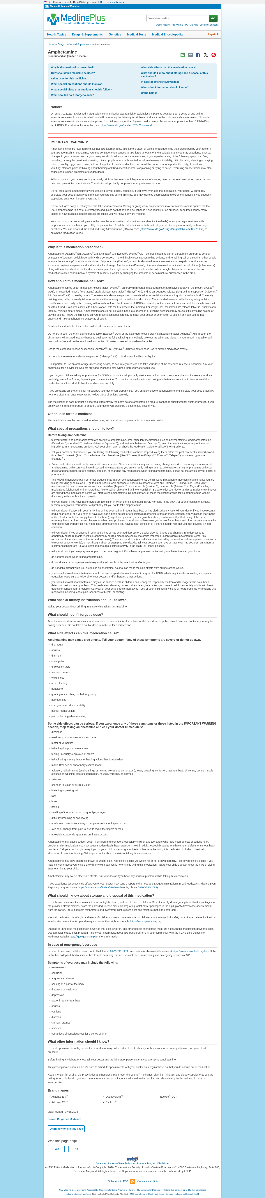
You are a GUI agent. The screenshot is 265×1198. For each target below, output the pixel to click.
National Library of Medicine (65, 6)
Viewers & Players (126, 1190)
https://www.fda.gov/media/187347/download (126, 125)
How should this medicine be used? (73, 73)
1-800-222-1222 (119, 951)
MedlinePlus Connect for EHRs (177, 1190)
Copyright (81, 1190)
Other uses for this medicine (68, 78)
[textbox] (177, 18)
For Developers (199, 1190)
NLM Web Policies (67, 1190)
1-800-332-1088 (148, 887)
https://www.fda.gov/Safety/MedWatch (100, 887)
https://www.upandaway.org (145, 921)
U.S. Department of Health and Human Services (151, 1194)
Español (213, 34)
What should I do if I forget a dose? (72, 95)
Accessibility (92, 1190)
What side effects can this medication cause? (169, 67)
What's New (182, 25)
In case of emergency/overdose (160, 81)
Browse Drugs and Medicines (64, 1119)
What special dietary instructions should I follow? (81, 89)
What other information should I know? (165, 87)
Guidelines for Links (108, 1190)
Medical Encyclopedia (167, 34)
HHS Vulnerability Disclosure (149, 1190)
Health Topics (56, 34)
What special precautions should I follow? (77, 84)
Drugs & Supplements (87, 34)
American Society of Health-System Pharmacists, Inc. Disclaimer (132, 1163)
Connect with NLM (147, 1181)
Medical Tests (136, 34)
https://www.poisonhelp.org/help (191, 951)
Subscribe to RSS (121, 1181)
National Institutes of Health (187, 1194)
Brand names (149, 92)
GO (213, 18)
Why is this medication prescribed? (73, 67)
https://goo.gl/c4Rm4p (82, 936)
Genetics (115, 34)
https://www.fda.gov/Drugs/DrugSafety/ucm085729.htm (172, 229)
